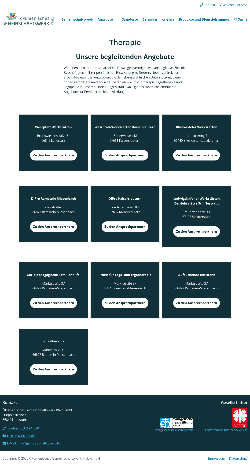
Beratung (149, 19)
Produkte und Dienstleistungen (204, 19)
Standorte (130, 19)
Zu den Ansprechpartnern (53, 155)
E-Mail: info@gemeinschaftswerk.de (31, 443)
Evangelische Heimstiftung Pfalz (174, 425)
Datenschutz (238, 458)
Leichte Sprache (233, 5)
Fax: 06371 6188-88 (19, 436)
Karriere (168, 19)
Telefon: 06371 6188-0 (21, 428)
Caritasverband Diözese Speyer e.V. (226, 420)
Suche (240, 19)
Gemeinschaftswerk (77, 19)
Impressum (216, 458)
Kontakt (207, 5)
